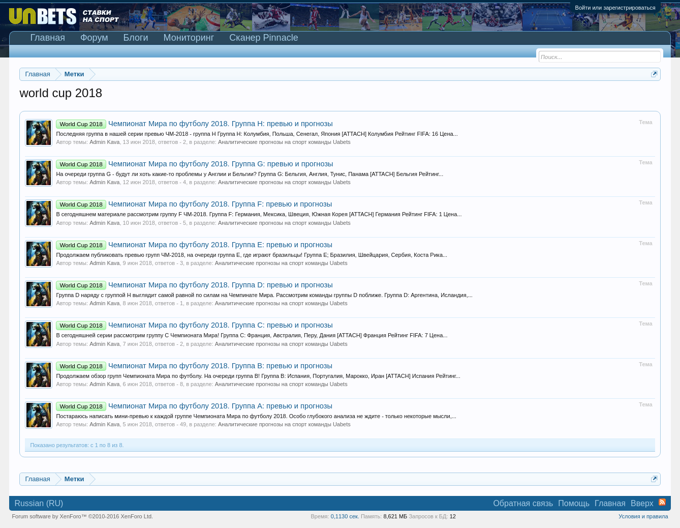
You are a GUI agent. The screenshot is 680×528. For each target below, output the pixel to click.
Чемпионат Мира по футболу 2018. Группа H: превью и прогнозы (194, 124)
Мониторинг (189, 38)
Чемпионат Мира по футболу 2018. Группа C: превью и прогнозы (194, 325)
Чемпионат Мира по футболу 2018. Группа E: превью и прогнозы (194, 245)
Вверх (642, 503)
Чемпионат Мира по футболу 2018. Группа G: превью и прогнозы (194, 164)
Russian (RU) (38, 503)
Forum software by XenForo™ (82, 516)
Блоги (135, 38)
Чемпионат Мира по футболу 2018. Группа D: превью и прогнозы (194, 285)
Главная (47, 38)
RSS (662, 502)
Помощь (574, 503)
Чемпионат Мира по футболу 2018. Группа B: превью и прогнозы (194, 366)
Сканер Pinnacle (263, 38)
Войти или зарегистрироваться (615, 8)
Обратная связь (523, 503)
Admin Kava (104, 142)
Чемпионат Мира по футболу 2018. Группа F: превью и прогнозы (194, 204)
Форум (94, 38)
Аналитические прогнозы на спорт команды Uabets (284, 142)
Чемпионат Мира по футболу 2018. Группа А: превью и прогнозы (194, 406)
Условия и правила (643, 516)
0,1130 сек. (345, 516)
